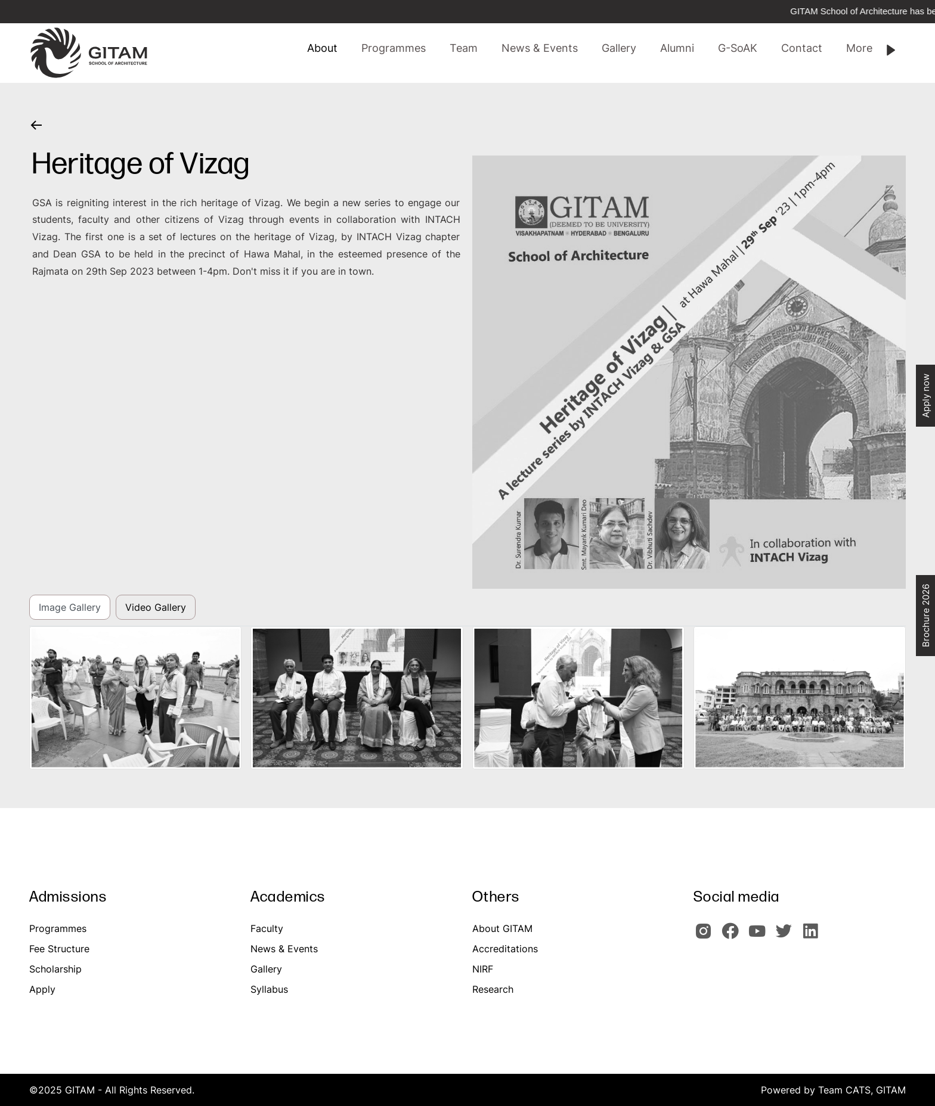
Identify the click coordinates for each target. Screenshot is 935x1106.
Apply (42, 989)
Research (492, 989)
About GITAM (502, 928)
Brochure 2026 (925, 615)
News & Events (284, 949)
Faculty (266, 928)
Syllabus (269, 989)
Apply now (925, 396)
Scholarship (55, 969)
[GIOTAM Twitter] (787, 936)
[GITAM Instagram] (706, 936)
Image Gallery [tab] (70, 607)
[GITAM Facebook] (733, 936)
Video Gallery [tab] (155, 607)
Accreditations (505, 949)
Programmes (57, 928)
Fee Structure (59, 949)
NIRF (482, 969)
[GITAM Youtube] (760, 936)
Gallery (266, 969)
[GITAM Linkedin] (813, 936)
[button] (464, 48)
